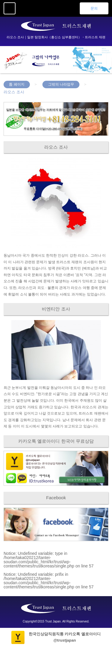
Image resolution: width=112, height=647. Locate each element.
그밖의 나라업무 (61, 84)
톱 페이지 (16, 84)
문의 (94, 8)
